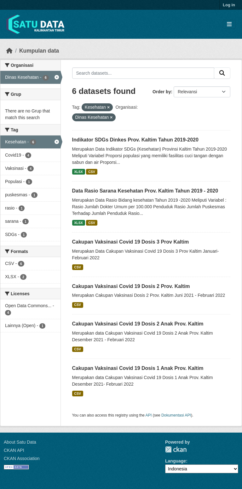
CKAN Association (22, 458)
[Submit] (222, 73)
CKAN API (14, 450)
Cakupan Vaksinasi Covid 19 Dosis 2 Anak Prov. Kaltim (138, 323)
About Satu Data (20, 442)
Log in (229, 5)
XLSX (78, 172)
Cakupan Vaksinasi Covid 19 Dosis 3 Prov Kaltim (130, 241)
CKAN (176, 449)
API (149, 415)
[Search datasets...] (143, 73)
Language (175, 460)
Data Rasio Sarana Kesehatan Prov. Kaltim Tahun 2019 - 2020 (145, 190)
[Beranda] (9, 51)
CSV (91, 172)
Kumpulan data (39, 51)
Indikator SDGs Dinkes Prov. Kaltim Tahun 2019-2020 (135, 139)
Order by (162, 91)
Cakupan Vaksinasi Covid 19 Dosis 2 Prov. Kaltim (131, 286)
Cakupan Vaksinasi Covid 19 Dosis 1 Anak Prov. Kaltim (138, 368)
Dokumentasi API (176, 415)
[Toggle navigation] (229, 24)
